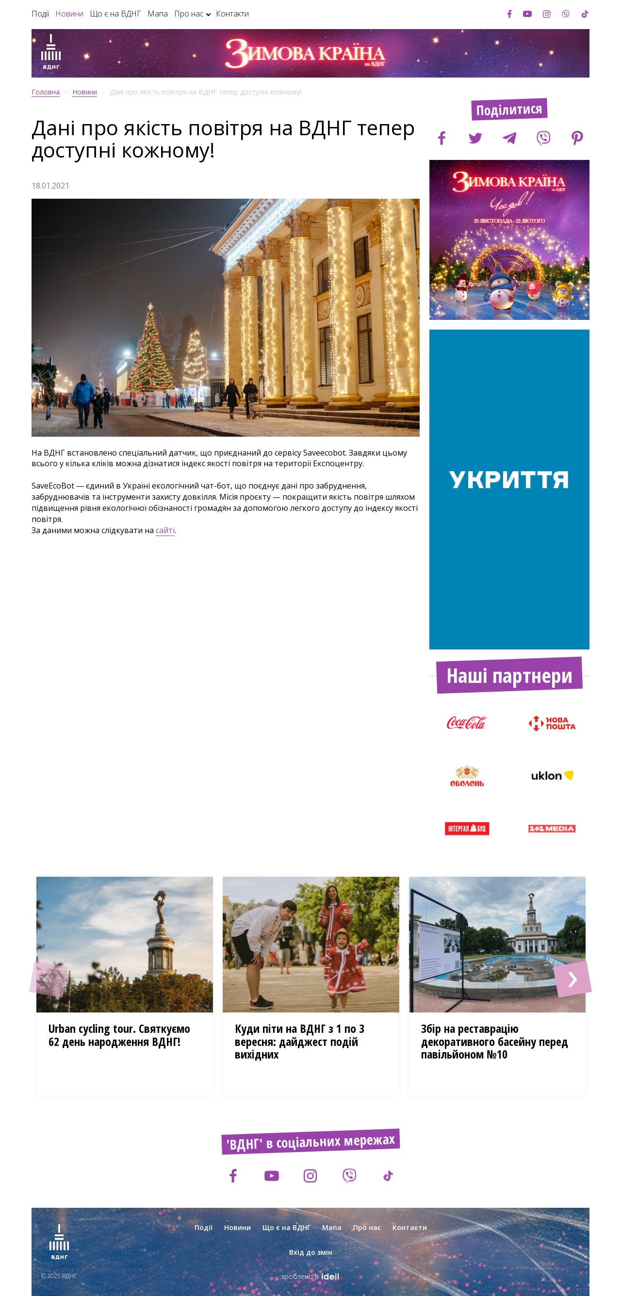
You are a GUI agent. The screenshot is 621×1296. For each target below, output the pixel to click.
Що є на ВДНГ (115, 13)
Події (40, 13)
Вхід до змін (310, 1252)
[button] (48, 979)
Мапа (157, 13)
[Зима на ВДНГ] (51, 53)
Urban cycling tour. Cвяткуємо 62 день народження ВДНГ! (119, 1034)
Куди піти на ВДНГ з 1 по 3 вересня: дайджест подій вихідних (299, 1041)
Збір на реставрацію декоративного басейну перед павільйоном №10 (494, 1041)
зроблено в (310, 1276)
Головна (46, 91)
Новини (69, 13)
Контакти (232, 13)
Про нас (189, 13)
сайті (165, 530)
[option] (509, 240)
